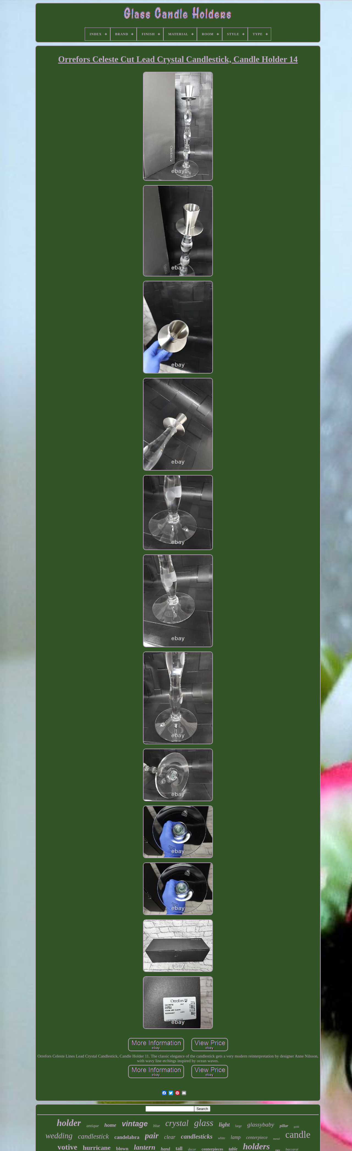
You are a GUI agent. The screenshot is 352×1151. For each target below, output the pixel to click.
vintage (135, 1124)
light (224, 1124)
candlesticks (197, 1136)
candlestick (93, 1136)
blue (156, 1126)
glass (203, 1123)
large (238, 1126)
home (110, 1125)
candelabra (126, 1137)
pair (152, 1135)
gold (296, 1126)
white (221, 1138)
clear (169, 1137)
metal (276, 1138)
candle (297, 1134)
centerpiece (257, 1137)
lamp (236, 1137)
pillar (284, 1126)
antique (92, 1125)
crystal (176, 1123)
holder (69, 1123)
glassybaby (260, 1124)
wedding (58, 1135)
